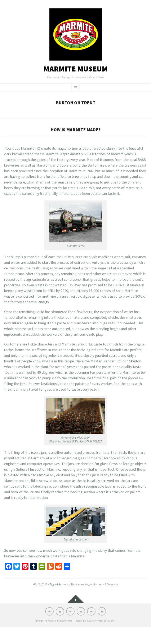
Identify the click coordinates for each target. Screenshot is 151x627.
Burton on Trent (67, 584)
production (95, 584)
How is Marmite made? (75, 130)
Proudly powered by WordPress (54, 621)
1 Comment (111, 584)
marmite (83, 584)
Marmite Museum (75, 69)
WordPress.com (105, 621)
